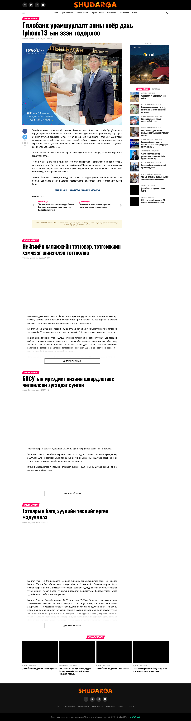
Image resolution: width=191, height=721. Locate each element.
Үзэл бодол (111, 13)
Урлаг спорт (124, 13)
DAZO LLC (135, 717)
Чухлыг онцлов (67, 13)
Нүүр (56, 13)
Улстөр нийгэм (82, 13)
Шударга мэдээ (98, 13)
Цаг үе (134, 13)
